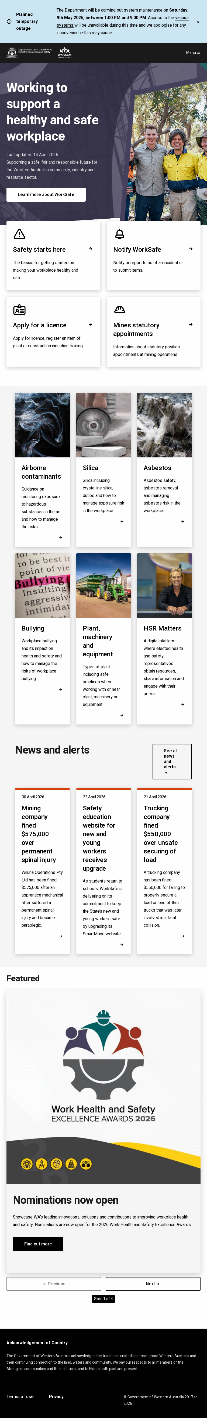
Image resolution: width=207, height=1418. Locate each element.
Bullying (33, 628)
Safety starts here (53, 249)
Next (153, 1284)
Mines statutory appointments (153, 330)
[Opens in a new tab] (183, 704)
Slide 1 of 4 (103, 1299)
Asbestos (157, 468)
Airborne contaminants (41, 472)
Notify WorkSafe (153, 249)
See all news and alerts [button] (170, 761)
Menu (193, 52)
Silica (90, 468)
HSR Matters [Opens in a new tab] (163, 629)
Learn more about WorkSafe (46, 194)
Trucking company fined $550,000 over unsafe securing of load (161, 834)
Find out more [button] (38, 1244)
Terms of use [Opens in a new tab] (20, 1397)
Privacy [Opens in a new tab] (56, 1397)
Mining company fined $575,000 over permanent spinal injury (39, 834)
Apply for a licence (53, 325)
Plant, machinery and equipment (98, 641)
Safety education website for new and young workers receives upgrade (99, 838)
